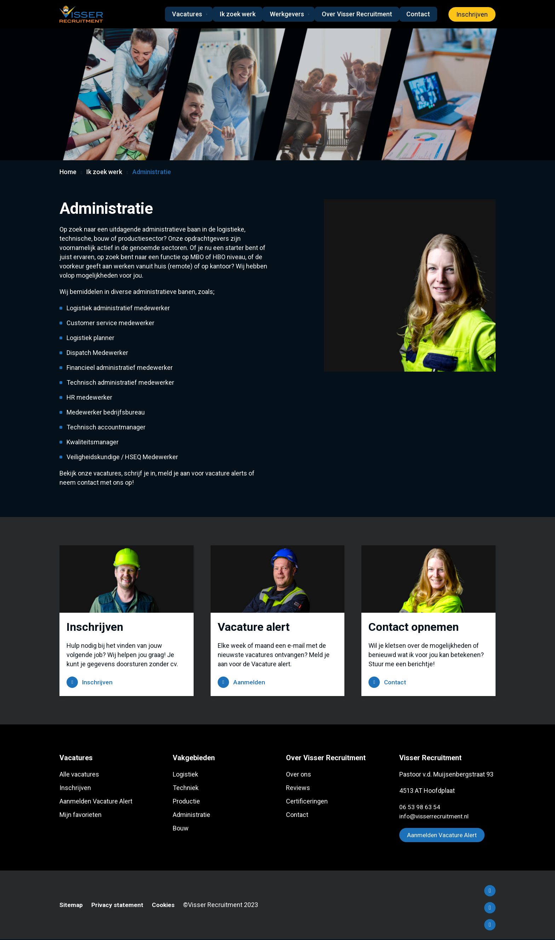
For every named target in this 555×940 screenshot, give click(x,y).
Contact (418, 14)
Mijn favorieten (80, 815)
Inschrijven (472, 14)
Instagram (490, 925)
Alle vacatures (79, 774)
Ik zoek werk (235, 14)
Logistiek (185, 774)
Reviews (298, 788)
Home (67, 172)
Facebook (490, 891)
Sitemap (71, 905)
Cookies (167, 905)
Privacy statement (119, 905)
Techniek (186, 788)
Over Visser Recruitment (357, 14)
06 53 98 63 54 (419, 807)
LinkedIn (490, 908)
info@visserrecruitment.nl (436, 816)
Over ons (298, 774)
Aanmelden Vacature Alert (95, 801)
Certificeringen (307, 801)
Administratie (191, 815)
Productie (186, 801)
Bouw (181, 828)
